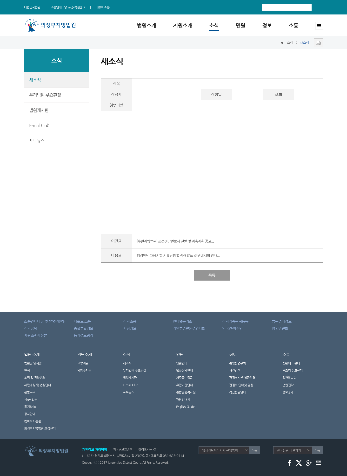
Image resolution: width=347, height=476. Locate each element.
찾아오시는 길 (147, 449)
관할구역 (29, 392)
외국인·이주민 (232, 328)
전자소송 (129, 321)
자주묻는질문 (184, 377)
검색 (318, 7)
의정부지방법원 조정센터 (39, 428)
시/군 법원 (30, 399)
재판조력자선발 (35, 335)
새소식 (35, 79)
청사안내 (29, 414)
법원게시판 (38, 110)
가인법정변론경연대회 (189, 328)
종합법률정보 (83, 328)
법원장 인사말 (33, 363)
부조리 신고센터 (292, 370)
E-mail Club (39, 125)
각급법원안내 (240, 392)
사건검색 (234, 370)
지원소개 (182, 25)
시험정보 (129, 328)
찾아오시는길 (32, 421)
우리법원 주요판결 (45, 94)
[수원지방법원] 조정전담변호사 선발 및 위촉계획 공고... (175, 241)
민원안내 (181, 363)
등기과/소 (30, 406)
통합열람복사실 (186, 392)
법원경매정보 (281, 321)
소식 (214, 25)
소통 (293, 25)
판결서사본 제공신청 (245, 377)
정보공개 (291, 392)
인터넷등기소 (182, 321)
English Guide (185, 406)
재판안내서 (183, 399)
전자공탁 (30, 328)
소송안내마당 (68, 7)
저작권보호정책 (123, 449)
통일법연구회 (237, 363)
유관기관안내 (184, 385)
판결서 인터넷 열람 (244, 385)
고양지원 (82, 363)
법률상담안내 (184, 370)
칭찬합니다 (289, 377)
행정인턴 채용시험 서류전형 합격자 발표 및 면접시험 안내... (178, 255)
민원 (240, 25)
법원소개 (146, 25)
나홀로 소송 (102, 7)
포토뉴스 (37, 140)
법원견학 (288, 385)
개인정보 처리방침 (94, 449)
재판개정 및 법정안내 (37, 385)
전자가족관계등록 (235, 321)
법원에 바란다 (291, 363)
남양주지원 (84, 370)
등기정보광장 (83, 335)
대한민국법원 (32, 7)
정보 (267, 25)
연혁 (27, 370)
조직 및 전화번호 (34, 377)
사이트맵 (319, 25)
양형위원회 (280, 328)
